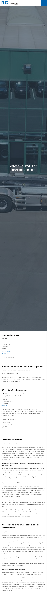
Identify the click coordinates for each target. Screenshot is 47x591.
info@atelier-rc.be (6, 351)
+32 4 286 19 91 (5, 353)
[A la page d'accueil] (10, 3)
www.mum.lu (5, 405)
